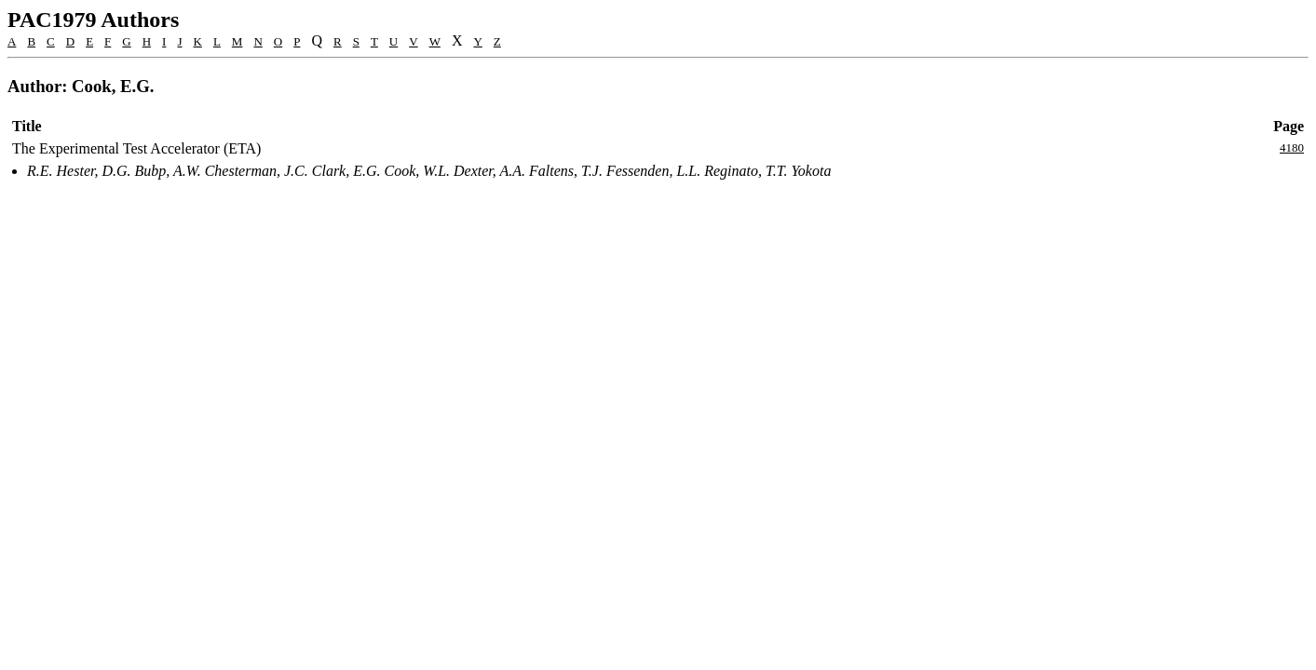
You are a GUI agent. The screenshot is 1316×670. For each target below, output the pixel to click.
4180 (1292, 147)
